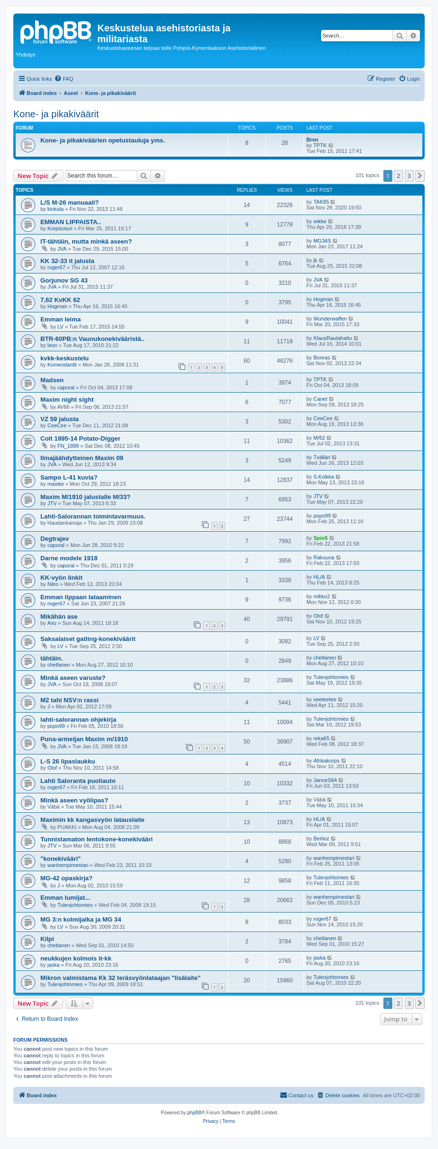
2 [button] (398, 175)
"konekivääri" (60, 858)
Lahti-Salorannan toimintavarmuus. (92, 516)
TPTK (320, 145)
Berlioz (322, 838)
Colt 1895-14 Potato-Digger (80, 438)
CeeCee (57, 425)
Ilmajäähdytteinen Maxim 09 (81, 457)
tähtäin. (51, 658)
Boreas (322, 357)
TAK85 (321, 202)
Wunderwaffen (330, 318)
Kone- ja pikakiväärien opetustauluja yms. (102, 140)
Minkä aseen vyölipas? (74, 800)
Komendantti (62, 364)
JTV (52, 503)
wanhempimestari (68, 865)
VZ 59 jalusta (59, 419)
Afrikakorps (327, 760)
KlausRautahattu (333, 338)
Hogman (57, 306)
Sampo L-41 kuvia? (68, 477)
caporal (66, 387)
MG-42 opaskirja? (66, 878)
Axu (52, 623)
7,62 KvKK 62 (60, 299)
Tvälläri (322, 457)
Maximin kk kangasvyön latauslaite (92, 819)
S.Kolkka (324, 477)
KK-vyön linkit (61, 577)
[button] (420, 175)
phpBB (194, 1112)
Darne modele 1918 (68, 558)
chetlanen (59, 665)
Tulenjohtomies (331, 677)
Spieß (321, 538)
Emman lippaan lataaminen (80, 597)
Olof (318, 616)
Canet (320, 399)
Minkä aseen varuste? (72, 677)
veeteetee (325, 699)
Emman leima (60, 319)
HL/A (319, 577)
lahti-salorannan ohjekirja (78, 719)
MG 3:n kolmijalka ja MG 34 (80, 919)
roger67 (57, 267)
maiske (56, 484)
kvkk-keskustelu (64, 358)
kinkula (56, 209)
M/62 (319, 438)
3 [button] (409, 175)
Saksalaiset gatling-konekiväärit (87, 638)
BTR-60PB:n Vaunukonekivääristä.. (92, 338)
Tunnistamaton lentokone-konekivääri (96, 839)
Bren (312, 139)
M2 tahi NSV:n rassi (69, 700)
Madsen (52, 380)
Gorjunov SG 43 (64, 280)
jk (315, 260)
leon (52, 345)
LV (60, 327)
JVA (62, 249)
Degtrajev (54, 538)
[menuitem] (63, 79)
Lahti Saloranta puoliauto (77, 780)
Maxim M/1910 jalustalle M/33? (85, 496)
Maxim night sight (67, 399)
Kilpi (47, 938)
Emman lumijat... (65, 897)
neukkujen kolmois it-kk (76, 958)
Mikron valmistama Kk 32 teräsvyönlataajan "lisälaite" (120, 977)
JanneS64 (325, 780)
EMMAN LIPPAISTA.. (70, 222)
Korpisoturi (60, 228)
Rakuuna (324, 557)
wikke (320, 221)
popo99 (322, 515)
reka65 (322, 738)
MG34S (322, 241)
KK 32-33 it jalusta (67, 260)
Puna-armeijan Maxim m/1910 (84, 739)
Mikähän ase (58, 616)
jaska (54, 965)
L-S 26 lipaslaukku (67, 761)
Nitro (53, 584)
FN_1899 (68, 446)
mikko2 (322, 596)
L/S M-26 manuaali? (69, 202)
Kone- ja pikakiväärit (56, 114)
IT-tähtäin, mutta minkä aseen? (86, 241)
